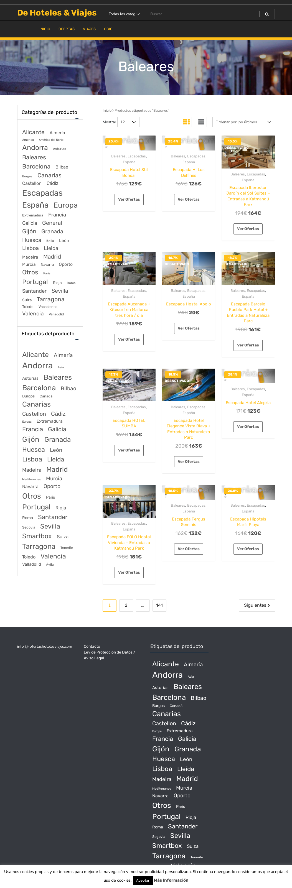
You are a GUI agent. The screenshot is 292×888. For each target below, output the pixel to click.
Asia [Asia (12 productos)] (61, 367)
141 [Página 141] (159, 605)
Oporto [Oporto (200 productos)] (52, 486)
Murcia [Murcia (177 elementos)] (29, 264)
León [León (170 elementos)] (64, 240)
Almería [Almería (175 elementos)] (57, 132)
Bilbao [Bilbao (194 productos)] (68, 388)
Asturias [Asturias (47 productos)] (30, 378)
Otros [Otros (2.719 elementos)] (30, 272)
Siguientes (255, 605)
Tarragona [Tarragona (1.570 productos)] (38, 546)
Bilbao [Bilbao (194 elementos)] (61, 167)
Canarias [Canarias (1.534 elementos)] (49, 175)
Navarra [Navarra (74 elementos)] (47, 264)
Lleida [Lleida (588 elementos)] (51, 248)
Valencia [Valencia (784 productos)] (53, 556)
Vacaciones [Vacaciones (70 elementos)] (48, 307)
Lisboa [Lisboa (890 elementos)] (30, 248)
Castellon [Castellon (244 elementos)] (32, 183)
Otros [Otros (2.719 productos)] (31, 496)
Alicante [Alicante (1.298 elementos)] (33, 132)
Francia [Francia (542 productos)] (32, 429)
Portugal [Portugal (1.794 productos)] (36, 507)
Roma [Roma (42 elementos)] (71, 283)
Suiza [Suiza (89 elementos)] (27, 300)
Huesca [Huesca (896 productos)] (33, 449)
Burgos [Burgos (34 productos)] (28, 396)
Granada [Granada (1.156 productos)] (57, 439)
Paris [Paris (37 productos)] (50, 497)
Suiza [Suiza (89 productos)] (62, 536)
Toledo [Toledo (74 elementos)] (28, 307)
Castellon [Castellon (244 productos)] (34, 413)
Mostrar (109, 122)
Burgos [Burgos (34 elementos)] (27, 176)
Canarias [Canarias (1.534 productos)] (36, 404)
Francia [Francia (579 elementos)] (57, 215)
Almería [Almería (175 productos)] (63, 355)
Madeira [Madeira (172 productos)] (31, 470)
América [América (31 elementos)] (28, 140)
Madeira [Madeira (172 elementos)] (30, 257)
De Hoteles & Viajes (57, 13)
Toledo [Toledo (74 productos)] (28, 557)
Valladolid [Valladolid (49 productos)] (31, 564)
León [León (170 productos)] (56, 450)
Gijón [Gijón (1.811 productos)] (30, 439)
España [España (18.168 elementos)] (35, 205)
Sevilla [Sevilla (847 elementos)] (60, 291)
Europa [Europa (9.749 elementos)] (66, 205)
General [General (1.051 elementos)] (52, 223)
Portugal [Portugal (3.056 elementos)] (35, 282)
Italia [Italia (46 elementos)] (50, 241)
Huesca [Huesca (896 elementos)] (31, 240)
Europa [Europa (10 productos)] (27, 421)
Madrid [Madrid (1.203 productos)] (57, 469)
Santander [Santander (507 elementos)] (34, 291)
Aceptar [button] (142, 880)
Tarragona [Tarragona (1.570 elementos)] (51, 299)
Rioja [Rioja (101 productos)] (60, 508)
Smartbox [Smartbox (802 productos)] (37, 536)
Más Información (171, 880)
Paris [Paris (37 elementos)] (46, 273)
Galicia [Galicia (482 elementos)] (29, 223)
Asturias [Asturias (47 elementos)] (59, 149)
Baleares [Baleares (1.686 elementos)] (34, 157)
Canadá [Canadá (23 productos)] (46, 396)
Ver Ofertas (129, 199)
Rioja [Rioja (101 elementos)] (57, 282)
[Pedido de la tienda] (243, 122)
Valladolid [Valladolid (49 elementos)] (56, 314)
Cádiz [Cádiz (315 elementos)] (53, 183)
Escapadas (137, 156)
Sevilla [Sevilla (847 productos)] (50, 526)
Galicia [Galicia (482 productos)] (57, 429)
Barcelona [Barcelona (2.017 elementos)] (36, 166)
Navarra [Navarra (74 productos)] (30, 486)
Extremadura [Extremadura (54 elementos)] (32, 215)
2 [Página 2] (126, 605)
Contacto (92, 646)
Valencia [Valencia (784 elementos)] (33, 313)
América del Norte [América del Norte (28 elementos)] (51, 140)
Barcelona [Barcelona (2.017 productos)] (39, 388)
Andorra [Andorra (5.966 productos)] (37, 365)
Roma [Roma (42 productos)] (27, 517)
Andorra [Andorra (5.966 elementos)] (35, 148)
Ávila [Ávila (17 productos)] (50, 565)
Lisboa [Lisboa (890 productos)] (32, 459)
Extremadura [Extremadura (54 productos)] (50, 421)
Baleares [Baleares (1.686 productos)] (58, 377)
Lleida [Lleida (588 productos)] (55, 459)
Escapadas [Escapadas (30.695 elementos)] (42, 193)
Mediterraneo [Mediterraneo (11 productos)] (31, 479)
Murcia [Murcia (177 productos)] (54, 478)
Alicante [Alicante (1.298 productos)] (35, 355)
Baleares (118, 156)
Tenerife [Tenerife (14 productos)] (66, 548)
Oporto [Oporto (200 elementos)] (66, 264)
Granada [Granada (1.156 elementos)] (52, 231)
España (129, 162)
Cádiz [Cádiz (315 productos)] (58, 413)
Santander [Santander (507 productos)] (52, 517)
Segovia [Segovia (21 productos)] (28, 527)
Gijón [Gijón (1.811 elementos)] (29, 231)
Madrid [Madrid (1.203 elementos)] (52, 256)
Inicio (107, 110)
